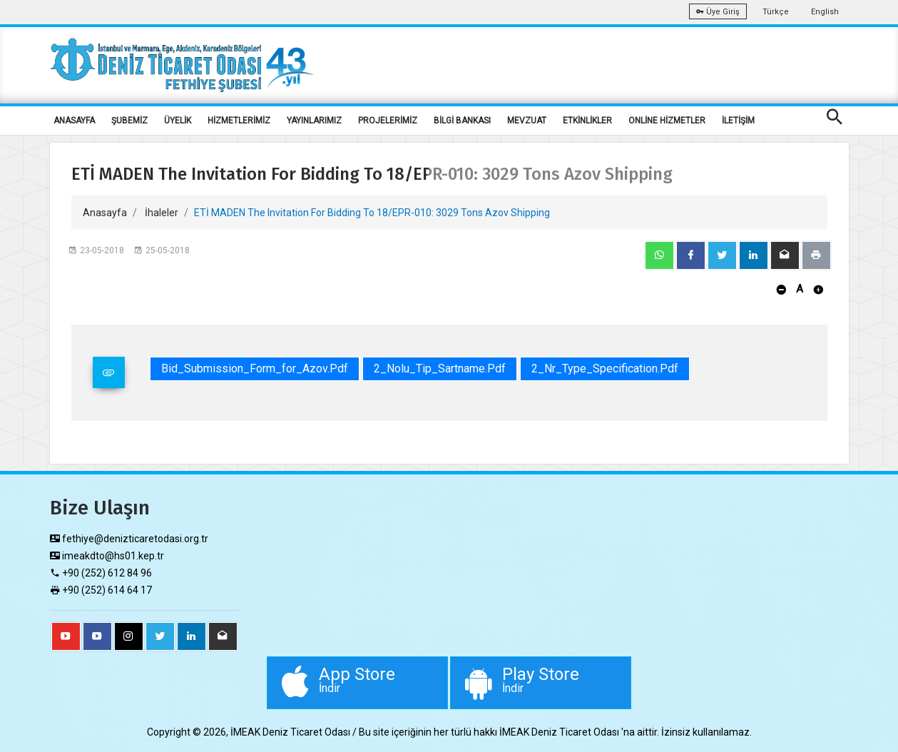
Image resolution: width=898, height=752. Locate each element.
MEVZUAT (526, 121)
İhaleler (161, 212)
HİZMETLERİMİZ (239, 121)
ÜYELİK (177, 121)
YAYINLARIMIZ (314, 121)
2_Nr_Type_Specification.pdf (604, 368)
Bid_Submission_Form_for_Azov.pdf (254, 368)
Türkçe (775, 11)
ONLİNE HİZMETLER (666, 121)
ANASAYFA (74, 121)
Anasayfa (105, 212)
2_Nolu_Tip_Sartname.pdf (440, 368)
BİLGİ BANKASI (462, 121)
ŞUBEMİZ (129, 121)
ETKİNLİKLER (587, 121)
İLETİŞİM (738, 121)
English (825, 11)
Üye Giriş (718, 11)
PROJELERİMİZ (387, 121)
